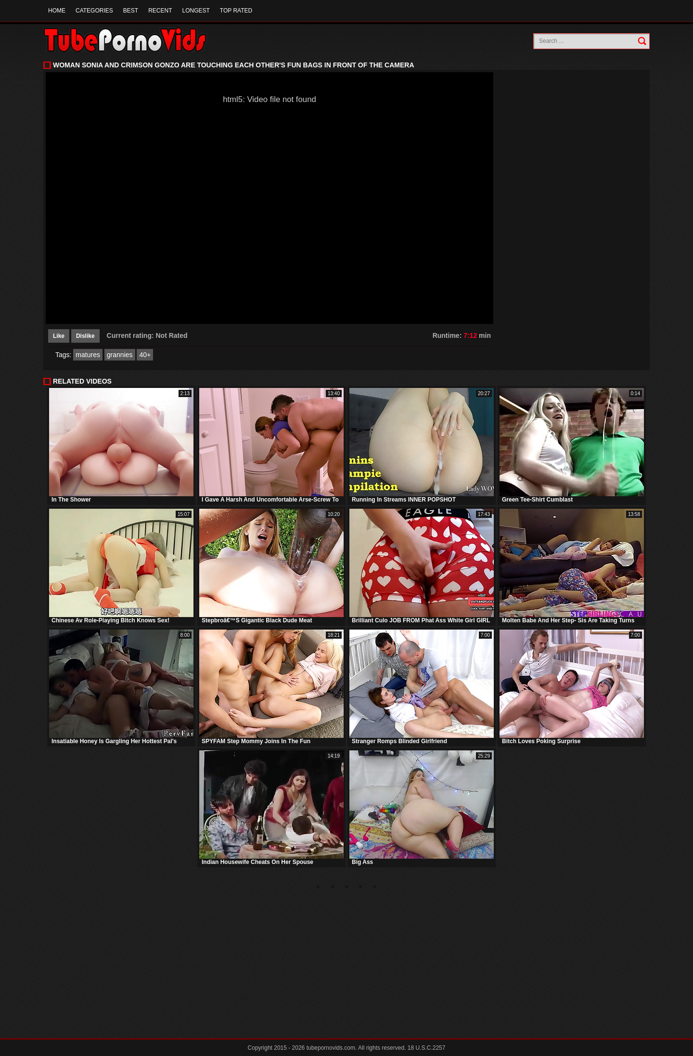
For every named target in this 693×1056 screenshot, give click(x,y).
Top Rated (236, 10)
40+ (145, 355)
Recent (160, 10)
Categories (94, 10)
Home (56, 10)
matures (88, 355)
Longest (195, 10)
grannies (120, 355)
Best (130, 10)
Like (58, 336)
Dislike (85, 336)
